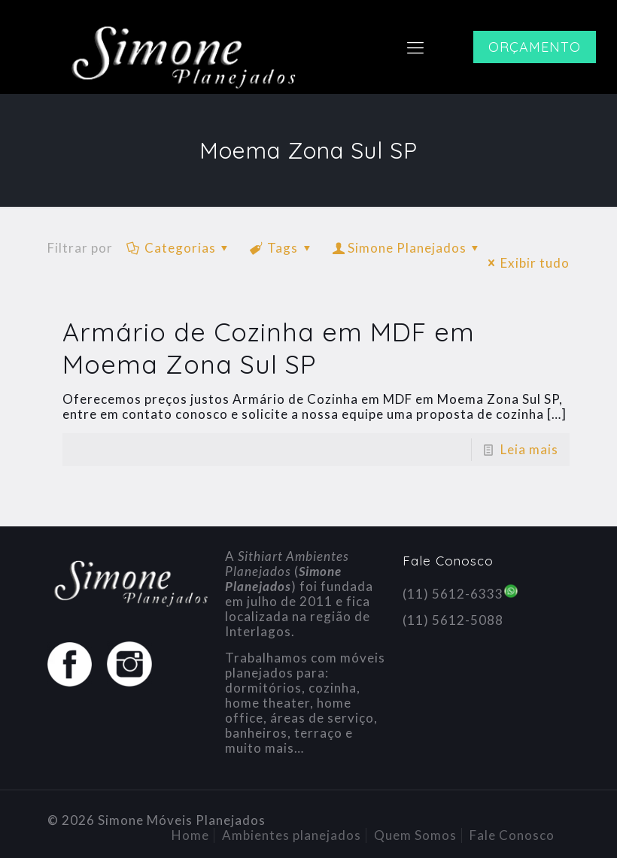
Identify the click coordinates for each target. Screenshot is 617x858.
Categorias (179, 248)
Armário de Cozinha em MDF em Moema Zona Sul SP (268, 348)
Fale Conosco (512, 835)
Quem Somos (415, 835)
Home (190, 835)
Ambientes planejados (291, 835)
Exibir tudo (526, 263)
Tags (282, 248)
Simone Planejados (407, 248)
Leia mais (529, 449)
